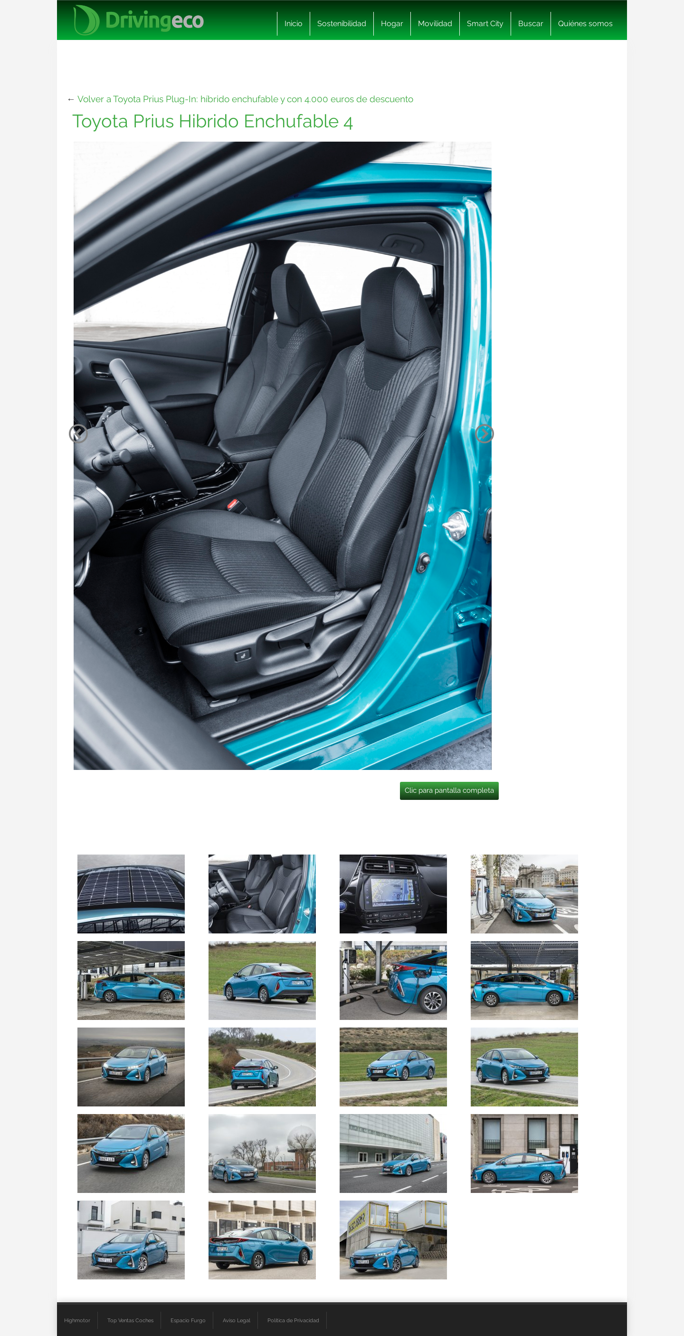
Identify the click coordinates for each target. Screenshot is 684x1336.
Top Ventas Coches (130, 1320)
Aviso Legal (236, 1320)
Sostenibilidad (341, 23)
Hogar (392, 23)
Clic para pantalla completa (449, 790)
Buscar (530, 23)
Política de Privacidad (293, 1320)
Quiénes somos (585, 23)
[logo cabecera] (138, 20)
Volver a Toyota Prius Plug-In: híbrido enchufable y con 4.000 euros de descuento (245, 99)
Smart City (485, 23)
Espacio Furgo (188, 1320)
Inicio (294, 23)
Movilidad (435, 23)
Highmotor (77, 1320)
